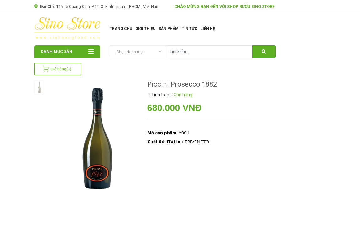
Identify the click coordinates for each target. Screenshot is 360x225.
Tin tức (189, 29)
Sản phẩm (169, 29)
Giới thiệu (145, 29)
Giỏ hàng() (57, 69)
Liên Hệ (208, 29)
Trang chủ (121, 29)
